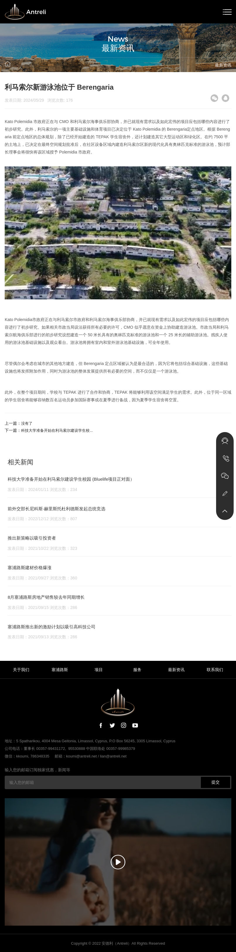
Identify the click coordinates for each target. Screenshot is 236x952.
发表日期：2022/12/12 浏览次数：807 (42, 518)
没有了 (27, 423)
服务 (137, 669)
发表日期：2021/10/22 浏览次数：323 (42, 548)
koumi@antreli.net (81, 756)
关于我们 (21, 669)
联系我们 (215, 669)
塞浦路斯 (60, 669)
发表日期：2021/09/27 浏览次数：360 (42, 578)
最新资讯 (223, 65)
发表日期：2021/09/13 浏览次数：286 (42, 636)
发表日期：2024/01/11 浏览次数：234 (42, 489)
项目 (98, 669)
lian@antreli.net (113, 756)
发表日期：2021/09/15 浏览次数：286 (42, 607)
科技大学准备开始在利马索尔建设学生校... (59, 430)
